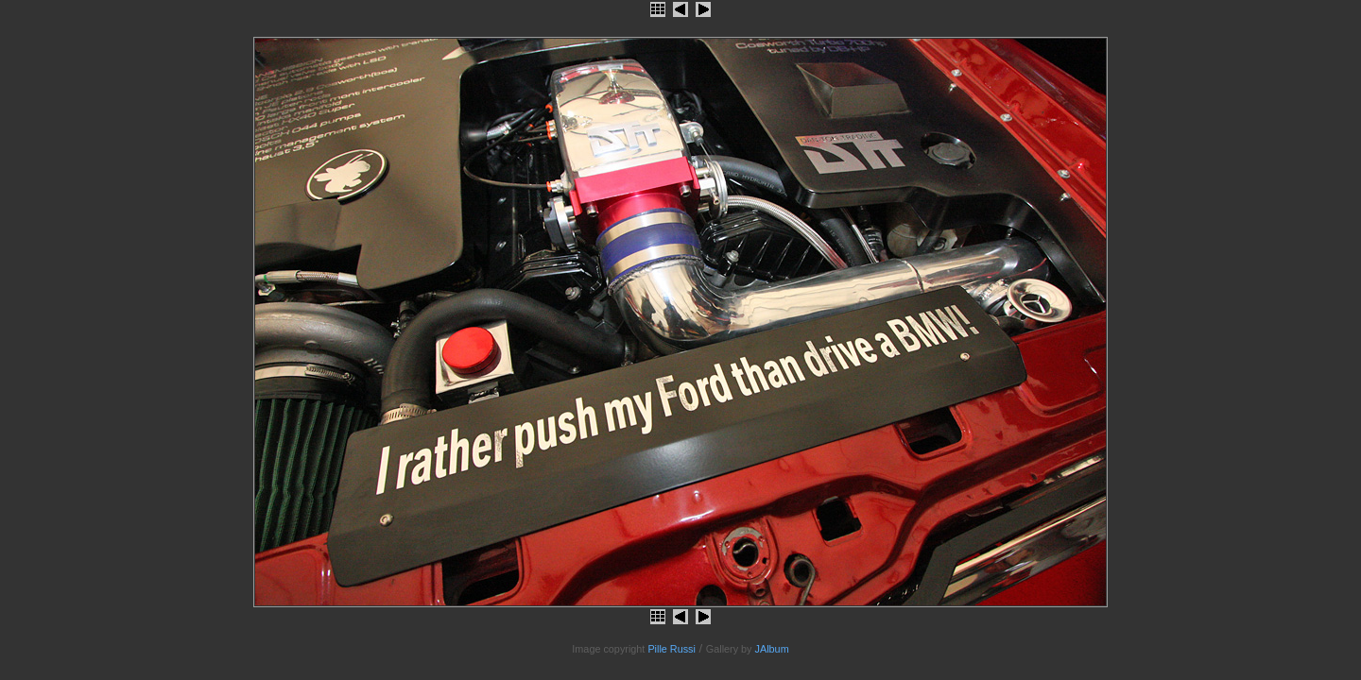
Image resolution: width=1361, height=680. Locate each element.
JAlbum (772, 648)
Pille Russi (671, 648)
